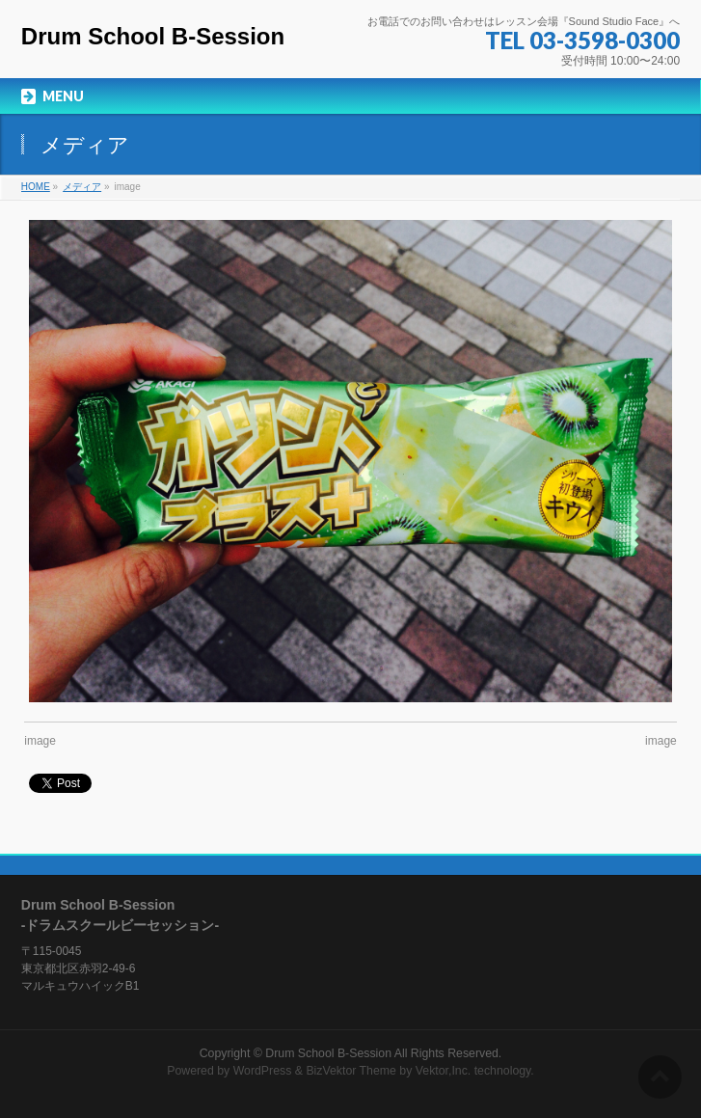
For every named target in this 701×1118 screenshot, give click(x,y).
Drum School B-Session (152, 36)
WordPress (262, 1070)
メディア (82, 186)
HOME (35, 186)
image (40, 741)
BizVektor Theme (351, 1070)
